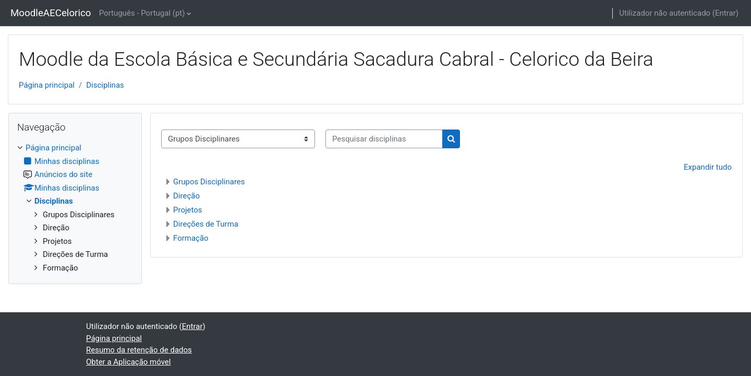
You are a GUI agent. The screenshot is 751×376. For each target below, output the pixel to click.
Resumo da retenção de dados (139, 350)
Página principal (47, 85)
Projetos (187, 210)
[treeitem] (75, 208)
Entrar (725, 13)
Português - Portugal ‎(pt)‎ (142, 13)
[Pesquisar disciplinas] (384, 139)
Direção (186, 196)
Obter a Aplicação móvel (128, 362)
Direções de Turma (205, 224)
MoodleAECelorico (50, 13)
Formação (191, 238)
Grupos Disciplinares (209, 181)
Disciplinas (105, 85)
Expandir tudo (708, 167)
